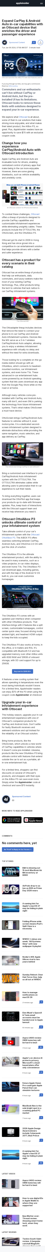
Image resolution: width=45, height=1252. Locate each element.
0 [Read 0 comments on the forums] (33, 42)
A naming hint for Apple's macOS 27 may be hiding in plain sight (32, 1154)
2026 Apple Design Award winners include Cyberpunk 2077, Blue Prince (31, 1132)
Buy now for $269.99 (22, 671)
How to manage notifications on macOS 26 (30, 994)
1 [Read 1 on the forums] (41, 1002)
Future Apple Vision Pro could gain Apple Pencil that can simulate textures (32, 1086)
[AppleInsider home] (22, 3)
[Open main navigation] (41, 3)
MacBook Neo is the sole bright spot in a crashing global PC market (32, 1109)
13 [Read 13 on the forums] (41, 1163)
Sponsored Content (17, 42)
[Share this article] (40, 42)
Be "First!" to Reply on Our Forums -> (17, 849)
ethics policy (13, 86)
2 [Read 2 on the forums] (41, 1072)
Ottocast (23, 117)
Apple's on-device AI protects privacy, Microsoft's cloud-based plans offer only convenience (32, 1063)
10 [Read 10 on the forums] (41, 1047)
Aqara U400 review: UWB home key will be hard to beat (32, 1040)
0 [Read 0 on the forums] (41, 1027)
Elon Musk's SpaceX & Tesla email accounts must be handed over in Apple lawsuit (32, 1018)
